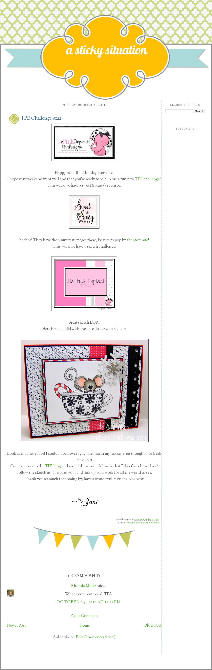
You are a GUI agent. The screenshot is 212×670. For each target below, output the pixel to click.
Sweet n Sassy (132, 523)
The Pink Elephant (150, 523)
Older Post (152, 626)
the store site (137, 240)
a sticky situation (106, 50)
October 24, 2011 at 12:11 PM (88, 602)
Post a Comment (84, 616)
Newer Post (16, 626)
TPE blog (53, 466)
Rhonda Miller (83, 586)
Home (85, 626)
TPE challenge (147, 179)
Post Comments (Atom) (96, 637)
